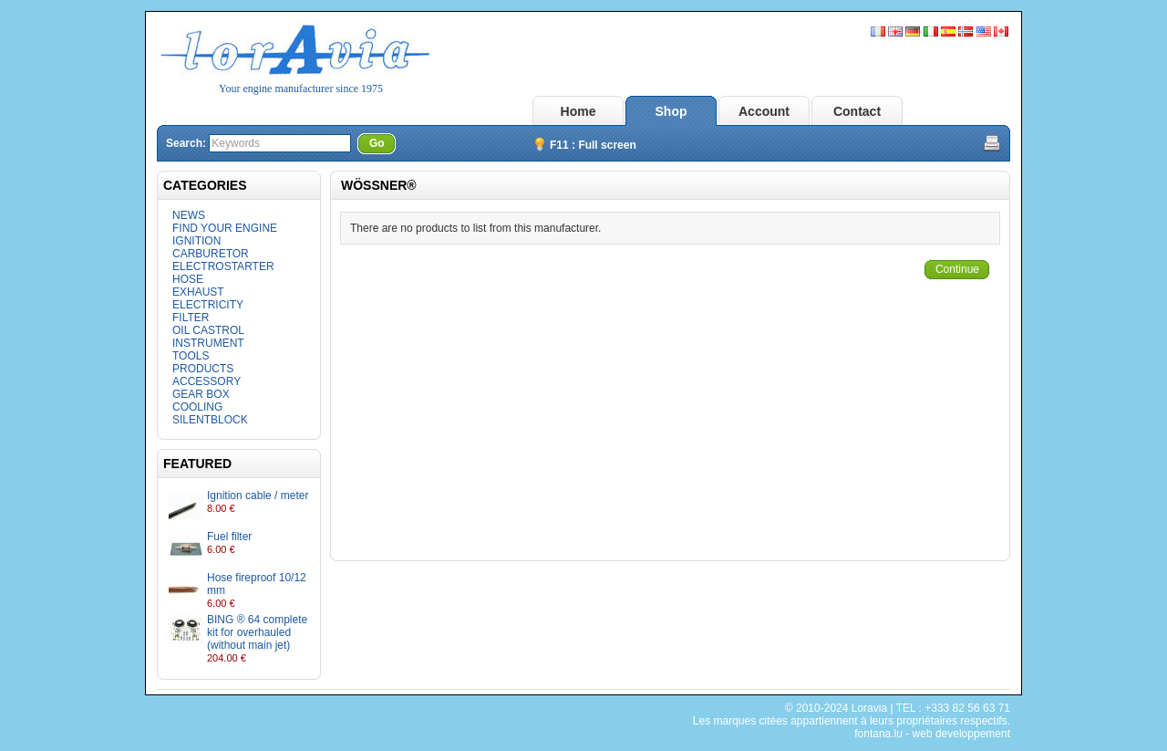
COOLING (197, 407)
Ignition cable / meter (257, 495)
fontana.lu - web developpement (932, 733)
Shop (671, 111)
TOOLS (190, 355)
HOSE (187, 279)
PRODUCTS (202, 368)
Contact (857, 111)
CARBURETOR (210, 253)
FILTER (190, 317)
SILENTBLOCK (210, 419)
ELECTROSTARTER (223, 266)
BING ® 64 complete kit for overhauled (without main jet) (257, 632)
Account (764, 111)
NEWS (188, 215)
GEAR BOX (201, 394)
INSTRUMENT (208, 343)
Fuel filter (229, 536)
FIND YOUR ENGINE (224, 228)
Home (578, 111)
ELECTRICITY (207, 304)
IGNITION (196, 241)
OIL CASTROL (208, 330)
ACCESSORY (206, 381)
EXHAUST (198, 292)
